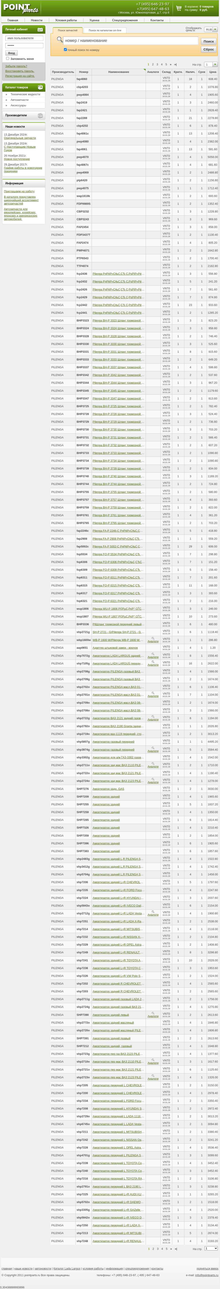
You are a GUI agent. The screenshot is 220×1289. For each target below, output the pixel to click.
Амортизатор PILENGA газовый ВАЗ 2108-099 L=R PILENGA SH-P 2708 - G (142, 671)
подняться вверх (207, 1268)
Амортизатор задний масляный (113, 1022)
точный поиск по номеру (83, 50)
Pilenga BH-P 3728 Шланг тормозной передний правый (129, 414)
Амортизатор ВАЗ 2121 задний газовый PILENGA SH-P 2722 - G (135, 718)
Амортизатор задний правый (111, 1038)
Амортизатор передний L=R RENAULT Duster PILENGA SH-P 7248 (136, 1241)
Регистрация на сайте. (20, 76)
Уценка (94, 20)
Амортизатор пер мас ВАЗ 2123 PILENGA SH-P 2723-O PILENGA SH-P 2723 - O (145, 1077)
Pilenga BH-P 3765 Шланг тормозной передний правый (129, 523)
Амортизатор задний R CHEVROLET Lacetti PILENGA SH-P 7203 (135, 991)
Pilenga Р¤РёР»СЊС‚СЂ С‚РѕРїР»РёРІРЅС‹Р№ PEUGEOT (131, 281)
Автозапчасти (20, 99)
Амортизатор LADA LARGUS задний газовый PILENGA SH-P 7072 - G (138, 655)
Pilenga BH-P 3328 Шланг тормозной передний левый (128, 336)
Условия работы (66, 20)
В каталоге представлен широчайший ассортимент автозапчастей (21, 200)
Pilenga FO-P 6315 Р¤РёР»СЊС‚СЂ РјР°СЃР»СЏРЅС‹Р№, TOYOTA (137, 585)
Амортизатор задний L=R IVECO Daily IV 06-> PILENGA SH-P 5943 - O (139, 905)
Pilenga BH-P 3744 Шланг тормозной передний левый (128, 484)
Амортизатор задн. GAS (108, 789)
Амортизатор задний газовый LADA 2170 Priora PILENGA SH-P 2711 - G (140, 999)
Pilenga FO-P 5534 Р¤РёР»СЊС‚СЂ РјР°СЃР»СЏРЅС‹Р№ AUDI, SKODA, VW (143, 554)
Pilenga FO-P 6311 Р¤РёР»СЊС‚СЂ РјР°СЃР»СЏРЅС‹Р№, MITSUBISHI (140, 577)
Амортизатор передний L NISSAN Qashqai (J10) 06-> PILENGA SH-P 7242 (141, 1139)
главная (7, 1268)
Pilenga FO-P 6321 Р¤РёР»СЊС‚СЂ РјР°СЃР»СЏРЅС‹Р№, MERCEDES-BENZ (144, 601)
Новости (36, 20)
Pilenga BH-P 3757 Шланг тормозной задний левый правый (131, 499)
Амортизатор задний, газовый (112, 1046)
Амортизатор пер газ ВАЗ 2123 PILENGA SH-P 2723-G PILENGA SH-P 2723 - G (144, 1053)
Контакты (157, 20)
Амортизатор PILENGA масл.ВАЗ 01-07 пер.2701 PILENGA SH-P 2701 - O (141, 694)
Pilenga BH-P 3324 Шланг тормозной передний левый (128, 328)
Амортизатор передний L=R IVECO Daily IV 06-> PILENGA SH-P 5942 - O (140, 1217)
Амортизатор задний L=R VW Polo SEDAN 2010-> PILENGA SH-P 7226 (139, 975)
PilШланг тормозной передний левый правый (122, 624)
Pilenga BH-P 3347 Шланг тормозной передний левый (128, 398)
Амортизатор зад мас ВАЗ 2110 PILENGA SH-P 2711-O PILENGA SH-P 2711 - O (145, 765)
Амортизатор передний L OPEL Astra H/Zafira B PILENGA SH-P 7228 (137, 1147)
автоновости (43, 1268)
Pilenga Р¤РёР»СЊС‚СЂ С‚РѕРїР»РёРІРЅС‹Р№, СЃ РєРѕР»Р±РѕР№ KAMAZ (143, 305)
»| (175, 64)
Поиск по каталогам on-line (105, 30)
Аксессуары (18, 105)
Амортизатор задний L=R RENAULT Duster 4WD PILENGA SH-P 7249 (138, 952)
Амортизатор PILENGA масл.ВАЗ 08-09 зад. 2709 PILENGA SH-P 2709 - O (141, 702)
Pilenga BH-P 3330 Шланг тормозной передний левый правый (133, 344)
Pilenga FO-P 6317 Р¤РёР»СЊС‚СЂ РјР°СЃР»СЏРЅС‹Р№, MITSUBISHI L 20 (143, 593)
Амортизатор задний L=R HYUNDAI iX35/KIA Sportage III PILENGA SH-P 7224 (143, 898)
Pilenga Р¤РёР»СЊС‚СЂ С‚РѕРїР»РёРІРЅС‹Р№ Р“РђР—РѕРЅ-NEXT (138, 289)
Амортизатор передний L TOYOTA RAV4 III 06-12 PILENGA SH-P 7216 (138, 1178)
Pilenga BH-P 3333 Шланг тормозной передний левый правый (133, 359)
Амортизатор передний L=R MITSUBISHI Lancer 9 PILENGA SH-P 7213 (139, 1233)
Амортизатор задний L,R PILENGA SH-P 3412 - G (125, 866)
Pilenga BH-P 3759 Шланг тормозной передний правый (129, 507)
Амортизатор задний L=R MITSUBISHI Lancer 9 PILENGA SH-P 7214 (137, 929)
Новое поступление (17, 159)
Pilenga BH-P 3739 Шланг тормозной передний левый (128, 468)
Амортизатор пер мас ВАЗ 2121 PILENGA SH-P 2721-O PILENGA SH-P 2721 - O (145, 1069)
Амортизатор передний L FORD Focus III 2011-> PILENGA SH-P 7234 (138, 1100)
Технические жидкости (25, 94)
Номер (83, 72)
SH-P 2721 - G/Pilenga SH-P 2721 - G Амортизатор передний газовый (138, 632)
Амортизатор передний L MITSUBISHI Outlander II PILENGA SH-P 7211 (139, 1131)
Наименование (118, 72)
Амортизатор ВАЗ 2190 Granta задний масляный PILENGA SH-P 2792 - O (141, 726)
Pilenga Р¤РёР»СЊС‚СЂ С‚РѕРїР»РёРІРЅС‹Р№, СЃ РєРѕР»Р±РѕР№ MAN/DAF (145, 312)
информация (114, 1268)
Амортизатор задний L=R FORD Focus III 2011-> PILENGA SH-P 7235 (138, 890)
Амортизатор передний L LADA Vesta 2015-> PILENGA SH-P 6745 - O (138, 1124)
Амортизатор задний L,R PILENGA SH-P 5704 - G (125, 874)
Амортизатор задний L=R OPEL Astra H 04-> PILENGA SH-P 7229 (135, 944)
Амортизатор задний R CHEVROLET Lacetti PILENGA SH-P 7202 (135, 983)
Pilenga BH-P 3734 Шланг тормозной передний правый (129, 460)
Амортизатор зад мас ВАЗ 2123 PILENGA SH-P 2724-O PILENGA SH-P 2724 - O (145, 781)
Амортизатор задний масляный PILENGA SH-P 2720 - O (129, 1030)
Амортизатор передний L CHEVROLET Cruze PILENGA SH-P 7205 (136, 1085)
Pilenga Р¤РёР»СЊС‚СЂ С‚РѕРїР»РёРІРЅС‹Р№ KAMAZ (129, 273)
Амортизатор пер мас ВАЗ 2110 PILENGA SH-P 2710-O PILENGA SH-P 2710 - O (145, 1061)
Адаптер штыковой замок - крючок (115, 647)
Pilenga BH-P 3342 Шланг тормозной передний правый (129, 375)
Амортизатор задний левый (111, 1014)
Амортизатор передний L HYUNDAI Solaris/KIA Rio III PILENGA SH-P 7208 (141, 1108)
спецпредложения (137, 1268)
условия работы (93, 1268)
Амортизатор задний (106, 796)
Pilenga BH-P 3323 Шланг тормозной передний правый (129, 320)
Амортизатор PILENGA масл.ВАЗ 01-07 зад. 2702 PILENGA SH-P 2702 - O (141, 687)
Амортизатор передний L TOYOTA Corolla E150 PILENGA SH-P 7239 (137, 1163)
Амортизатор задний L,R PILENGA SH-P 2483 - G (125, 859)
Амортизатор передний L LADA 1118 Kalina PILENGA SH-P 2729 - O (137, 1116)
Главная (13, 20)
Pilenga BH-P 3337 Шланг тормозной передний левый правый (133, 367)
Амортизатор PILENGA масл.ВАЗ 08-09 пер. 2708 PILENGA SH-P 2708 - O (141, 710)
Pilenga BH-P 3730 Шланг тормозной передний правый (129, 429)
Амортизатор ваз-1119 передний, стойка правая (124, 734)
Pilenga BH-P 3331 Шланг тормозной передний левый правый (133, 351)
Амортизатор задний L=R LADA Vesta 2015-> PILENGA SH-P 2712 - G (138, 913)
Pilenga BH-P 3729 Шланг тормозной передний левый (128, 421)
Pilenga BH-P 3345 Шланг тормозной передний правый (129, 390)
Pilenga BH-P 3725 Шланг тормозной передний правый (129, 406)
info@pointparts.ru (206, 1275)
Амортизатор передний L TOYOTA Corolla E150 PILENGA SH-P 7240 (137, 1170)
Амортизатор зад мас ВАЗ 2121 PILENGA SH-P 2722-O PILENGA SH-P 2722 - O (145, 773)
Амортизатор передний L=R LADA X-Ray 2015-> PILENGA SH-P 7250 (138, 1225)
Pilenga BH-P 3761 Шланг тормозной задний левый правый (131, 515)
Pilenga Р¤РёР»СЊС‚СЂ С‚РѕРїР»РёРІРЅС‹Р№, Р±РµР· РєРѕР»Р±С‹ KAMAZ (144, 297)
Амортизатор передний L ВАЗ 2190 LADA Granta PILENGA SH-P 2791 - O (140, 1186)
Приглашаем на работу (19, 191)
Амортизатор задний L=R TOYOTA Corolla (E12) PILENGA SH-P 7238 (138, 968)
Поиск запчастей (67, 30)
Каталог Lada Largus (67, 1268)
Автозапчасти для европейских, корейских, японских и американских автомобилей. (20, 214)
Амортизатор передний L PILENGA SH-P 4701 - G (125, 1155)
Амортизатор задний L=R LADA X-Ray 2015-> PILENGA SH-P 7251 (136, 921)
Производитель (63, 72)
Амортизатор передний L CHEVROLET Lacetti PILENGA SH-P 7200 (136, 1093)
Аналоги (153, 640)
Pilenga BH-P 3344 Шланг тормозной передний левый (128, 382)
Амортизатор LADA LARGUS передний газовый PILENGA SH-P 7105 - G (140, 663)
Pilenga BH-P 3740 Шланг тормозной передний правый (129, 476)
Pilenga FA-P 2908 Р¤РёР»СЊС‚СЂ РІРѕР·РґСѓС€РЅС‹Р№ (131, 538)
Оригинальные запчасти (20, 138)
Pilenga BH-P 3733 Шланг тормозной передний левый (128, 453)
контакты (157, 1268)
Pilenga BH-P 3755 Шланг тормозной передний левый (128, 492)
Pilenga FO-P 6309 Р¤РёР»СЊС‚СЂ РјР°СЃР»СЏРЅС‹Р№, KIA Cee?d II (139, 569)
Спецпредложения (125, 20)
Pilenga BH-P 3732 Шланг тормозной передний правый (129, 445)
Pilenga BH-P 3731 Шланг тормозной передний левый (128, 437)
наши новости (23, 1268)
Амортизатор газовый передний (113, 741)
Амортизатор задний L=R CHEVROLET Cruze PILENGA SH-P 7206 (136, 882)
